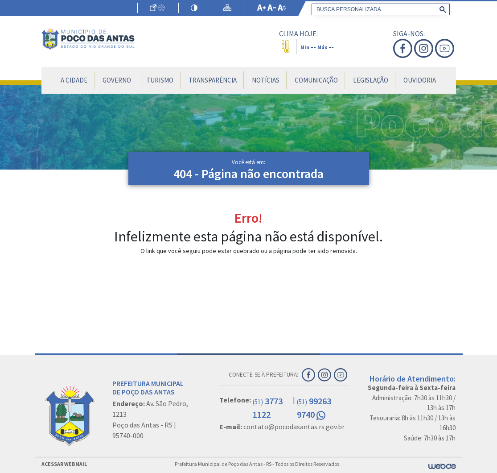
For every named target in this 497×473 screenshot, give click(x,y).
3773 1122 (268, 407)
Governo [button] (117, 80)
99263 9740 (314, 407)
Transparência (213, 80)
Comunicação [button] (316, 80)
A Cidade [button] (74, 80)
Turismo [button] (159, 80)
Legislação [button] (370, 80)
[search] (378, 9)
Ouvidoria (419, 80)
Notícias (265, 80)
